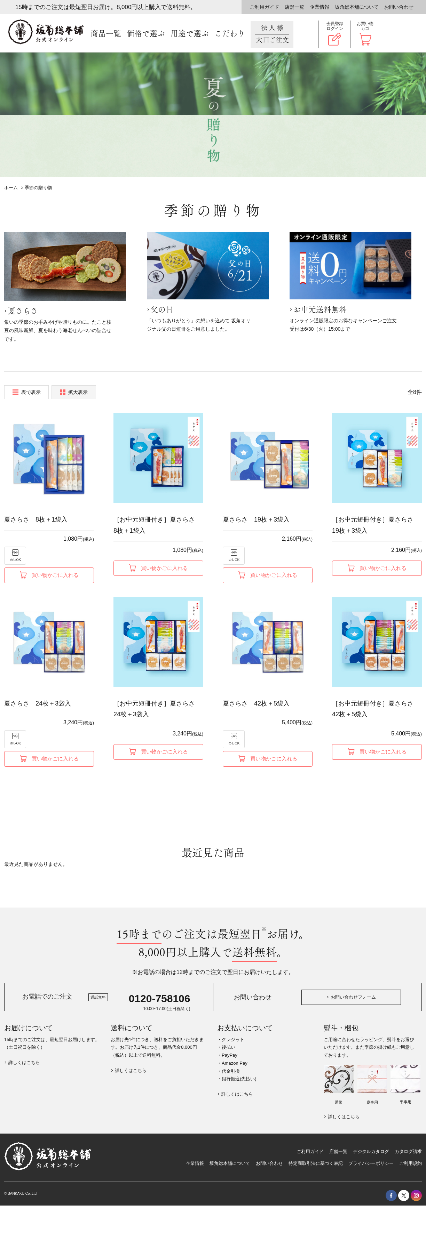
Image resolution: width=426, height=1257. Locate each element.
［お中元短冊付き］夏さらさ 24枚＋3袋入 (157, 709)
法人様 (272, 34)
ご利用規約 (410, 1163)
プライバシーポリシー (371, 1163)
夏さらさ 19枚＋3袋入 (256, 519)
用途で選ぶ (190, 33)
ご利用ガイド (264, 7)
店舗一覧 (294, 7)
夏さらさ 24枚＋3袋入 (37, 703)
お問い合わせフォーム (353, 997)
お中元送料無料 (320, 310)
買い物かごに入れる (55, 575)
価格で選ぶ (146, 33)
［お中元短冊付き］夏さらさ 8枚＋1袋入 (157, 525)
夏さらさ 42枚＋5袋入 (256, 703)
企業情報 (319, 7)
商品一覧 (105, 33)
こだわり (229, 33)
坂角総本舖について (357, 7)
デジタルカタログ (371, 1151)
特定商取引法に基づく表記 (316, 1163)
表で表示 (31, 392)
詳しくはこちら (24, 1062)
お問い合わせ (398, 7)
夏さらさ (23, 311)
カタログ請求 (408, 1151)
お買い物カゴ (365, 26)
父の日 (161, 310)
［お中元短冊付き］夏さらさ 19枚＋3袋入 (376, 525)
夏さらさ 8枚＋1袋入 (36, 519)
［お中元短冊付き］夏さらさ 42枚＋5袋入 (376, 709)
